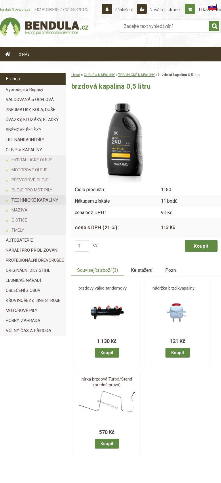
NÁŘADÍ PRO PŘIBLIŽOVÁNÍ (32, 250)
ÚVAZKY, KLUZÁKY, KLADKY (32, 119)
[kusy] (82, 246)
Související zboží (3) (97, 270)
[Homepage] (7, 54)
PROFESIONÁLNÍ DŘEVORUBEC (35, 260)
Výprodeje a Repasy (24, 89)
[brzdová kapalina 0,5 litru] (125, 103)
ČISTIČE (19, 220)
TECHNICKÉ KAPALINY (35, 200)
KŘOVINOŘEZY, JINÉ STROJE (33, 300)
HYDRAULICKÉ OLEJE (32, 159)
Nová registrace (163, 9)
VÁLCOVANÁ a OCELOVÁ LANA (30, 101)
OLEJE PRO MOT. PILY (32, 190)
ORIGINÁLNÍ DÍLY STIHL (28, 270)
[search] (214, 26)
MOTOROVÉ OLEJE (29, 169)
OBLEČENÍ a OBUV (23, 290)
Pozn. (171, 270)
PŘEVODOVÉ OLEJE (30, 180)
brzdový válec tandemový (103, 288)
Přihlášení (120, 9)
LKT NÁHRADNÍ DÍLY (25, 139)
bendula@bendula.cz (15, 9)
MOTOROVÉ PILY (21, 310)
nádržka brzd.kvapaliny (174, 288)
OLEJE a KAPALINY (24, 149)
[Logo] (44, 27)
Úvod (75, 75)
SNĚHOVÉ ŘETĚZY (23, 129)
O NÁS (24, 54)
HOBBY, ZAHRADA (23, 320)
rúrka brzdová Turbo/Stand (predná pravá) (106, 382)
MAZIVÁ (19, 210)
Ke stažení (141, 270)
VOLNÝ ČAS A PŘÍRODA (28, 330)
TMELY (18, 230)
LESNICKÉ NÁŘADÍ (23, 280)
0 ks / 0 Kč (210, 9)
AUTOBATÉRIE (19, 240)
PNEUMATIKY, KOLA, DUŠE (30, 109)
